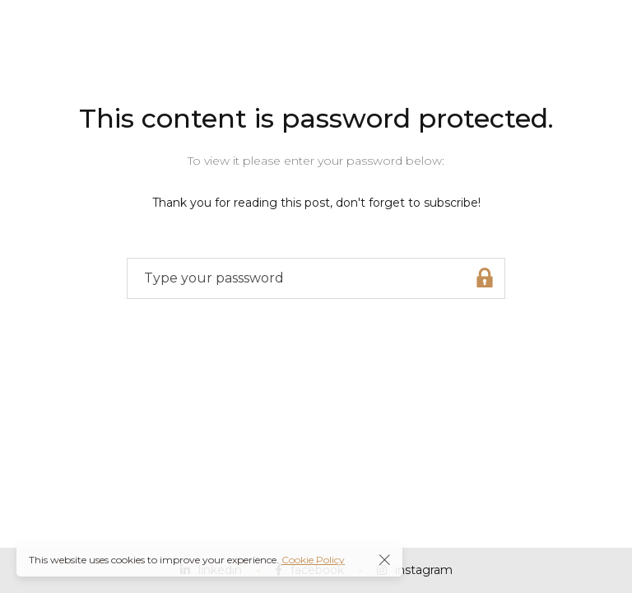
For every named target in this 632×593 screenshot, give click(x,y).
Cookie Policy (313, 559)
